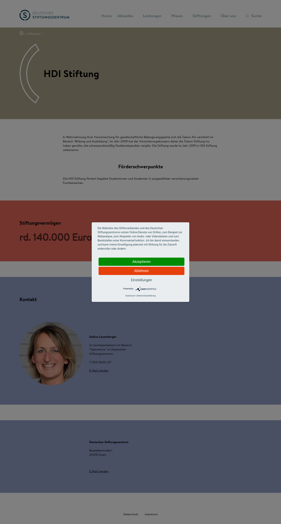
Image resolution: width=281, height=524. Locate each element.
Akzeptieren (141, 262)
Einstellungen (141, 280)
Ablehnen (141, 271)
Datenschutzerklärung (146, 296)
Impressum (130, 296)
